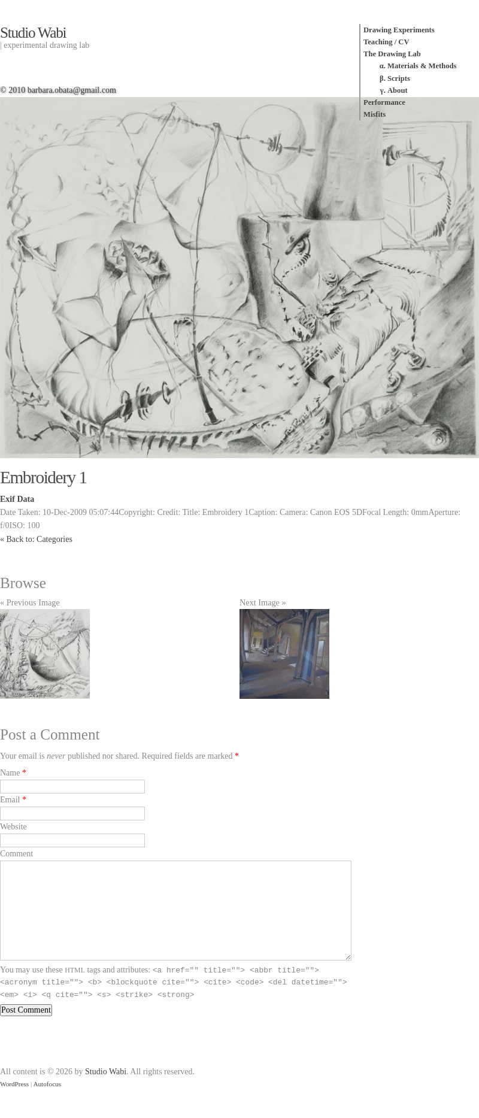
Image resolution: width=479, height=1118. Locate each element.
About (397, 90)
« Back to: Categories (36, 539)
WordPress (14, 1083)
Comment (16, 853)
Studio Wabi (33, 33)
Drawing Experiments (399, 30)
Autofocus (47, 1083)
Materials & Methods (421, 66)
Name (10, 772)
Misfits (374, 114)
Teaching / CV (386, 42)
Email (10, 799)
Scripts (398, 78)
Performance (384, 102)
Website (13, 826)
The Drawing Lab (392, 54)
